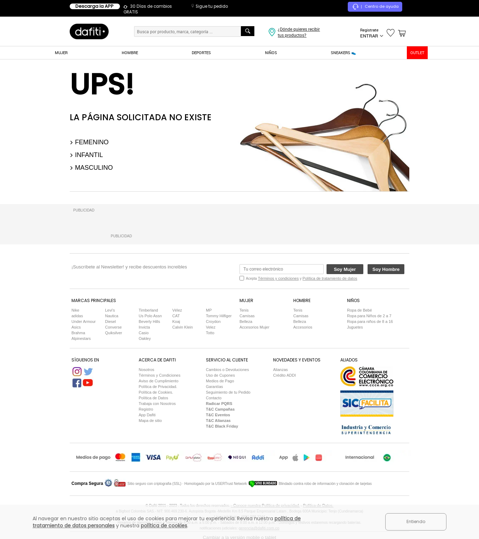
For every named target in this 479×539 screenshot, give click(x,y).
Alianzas (280, 369)
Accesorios (302, 327)
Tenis (244, 310)
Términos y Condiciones (159, 375)
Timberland (148, 310)
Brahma (78, 333)
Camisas (247, 316)
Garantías (214, 386)
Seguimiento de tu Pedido (228, 392)
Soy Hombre (386, 269)
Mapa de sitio (150, 420)
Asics (76, 327)
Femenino (89, 142)
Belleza (246, 321)
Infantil (86, 154)
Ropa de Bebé (359, 310)
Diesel (110, 321)
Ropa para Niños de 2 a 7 (369, 316)
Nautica (111, 316)
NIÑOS (271, 52)
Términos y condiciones (278, 278)
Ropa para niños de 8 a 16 (370, 321)
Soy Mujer (345, 269)
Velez (210, 327)
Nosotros (146, 369)
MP (209, 310)
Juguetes (355, 327)
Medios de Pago (220, 381)
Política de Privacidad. (158, 386)
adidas (77, 316)
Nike (75, 310)
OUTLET (417, 52)
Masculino (91, 167)
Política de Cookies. (156, 392)
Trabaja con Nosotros (157, 403)
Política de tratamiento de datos (329, 278)
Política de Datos (153, 398)
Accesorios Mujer (254, 327)
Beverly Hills (149, 321)
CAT (176, 316)
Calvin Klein (182, 327)
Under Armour (83, 321)
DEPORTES (201, 52)
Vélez (177, 310)
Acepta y (301, 278)
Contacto (213, 398)
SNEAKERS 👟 (343, 52)
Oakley (145, 338)
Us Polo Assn (150, 316)
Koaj (176, 321)
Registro (146, 409)
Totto (210, 333)
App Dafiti (147, 415)
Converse (113, 327)
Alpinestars (81, 338)
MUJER (61, 52)
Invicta (144, 327)
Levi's (110, 310)
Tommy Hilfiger (219, 316)
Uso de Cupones (220, 375)
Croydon (213, 321)
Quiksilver (113, 333)
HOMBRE (130, 52)
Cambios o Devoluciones (227, 369)
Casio (144, 333)
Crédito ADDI (284, 375)
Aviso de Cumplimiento (158, 381)
